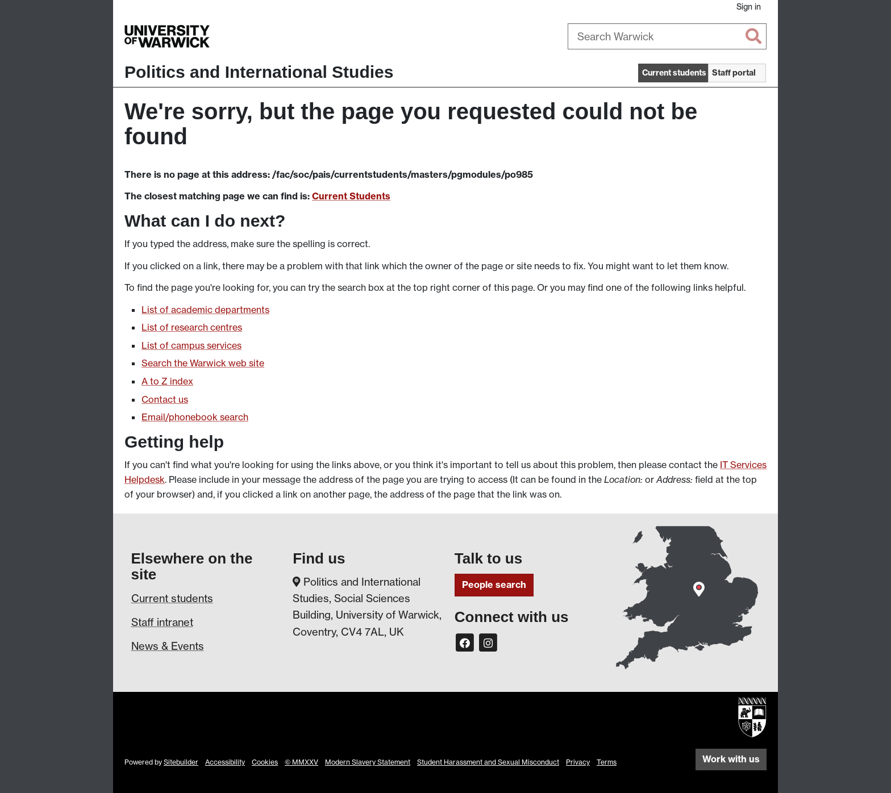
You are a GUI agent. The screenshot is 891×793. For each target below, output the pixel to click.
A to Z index (167, 381)
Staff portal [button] (734, 73)
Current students (172, 598)
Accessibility (225, 762)
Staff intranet (162, 622)
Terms (607, 762)
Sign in (748, 6)
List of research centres (191, 327)
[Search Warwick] (667, 36)
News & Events (167, 646)
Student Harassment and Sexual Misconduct (488, 762)
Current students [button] (674, 73)
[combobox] (667, 36)
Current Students (351, 196)
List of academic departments (205, 309)
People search (494, 584)
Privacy (578, 762)
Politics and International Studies (258, 71)
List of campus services (191, 345)
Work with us (731, 759)
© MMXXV (301, 762)
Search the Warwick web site (202, 363)
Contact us (164, 399)
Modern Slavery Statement (367, 762)
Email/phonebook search (194, 417)
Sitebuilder (181, 762)
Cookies (265, 762)
